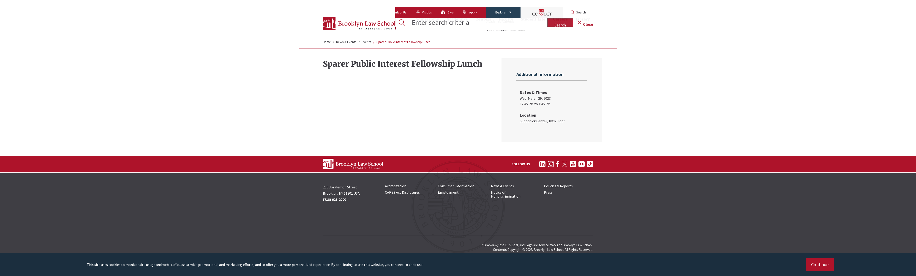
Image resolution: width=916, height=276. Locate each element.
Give (414, 6)
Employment (448, 192)
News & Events (346, 42)
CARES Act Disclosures (402, 192)
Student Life (533, 24)
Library (582, 24)
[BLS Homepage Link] (359, 23)
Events (366, 42)
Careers (560, 24)
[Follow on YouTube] (573, 164)
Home (327, 42)
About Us (333, 6)
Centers (483, 24)
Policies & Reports (558, 186)
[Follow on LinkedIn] (542, 164)
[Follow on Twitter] (565, 164)
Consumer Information (456, 186)
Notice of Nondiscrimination (506, 194)
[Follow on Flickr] (581, 164)
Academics (457, 24)
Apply (437, 6)
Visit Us (391, 6)
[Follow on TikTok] (590, 164)
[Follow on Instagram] (551, 164)
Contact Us (362, 6)
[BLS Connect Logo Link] (505, 5)
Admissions (427, 24)
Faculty (506, 24)
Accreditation (395, 186)
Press (548, 192)
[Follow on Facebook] (557, 164)
